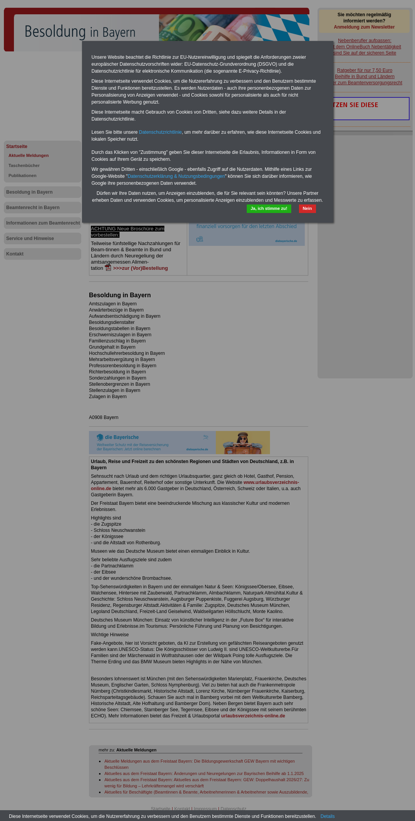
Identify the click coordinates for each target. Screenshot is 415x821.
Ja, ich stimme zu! (269, 208)
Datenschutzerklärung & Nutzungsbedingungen (176, 176)
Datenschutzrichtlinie (160, 132)
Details (328, 816)
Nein (307, 208)
